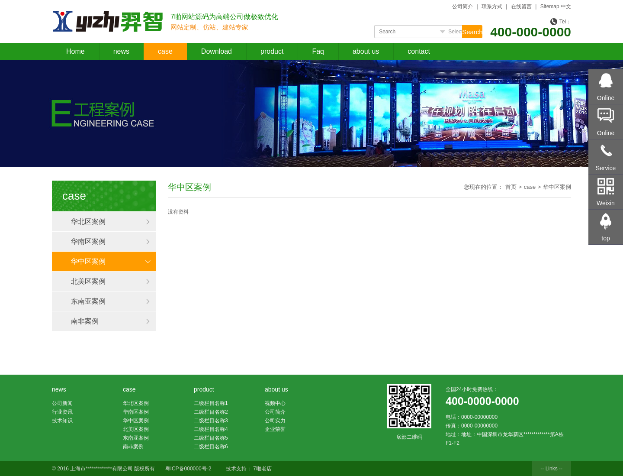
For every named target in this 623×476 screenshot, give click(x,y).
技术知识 (62, 421)
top (605, 238)
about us (366, 51)
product (271, 51)
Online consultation (606, 103)
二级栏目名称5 (211, 438)
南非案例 (85, 321)
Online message (606, 138)
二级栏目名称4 (211, 429)
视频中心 (275, 403)
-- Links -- (551, 469)
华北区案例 (88, 221)
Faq (318, 51)
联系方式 (492, 6)
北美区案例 (88, 281)
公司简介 (462, 6)
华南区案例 (88, 241)
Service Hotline (606, 173)
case (165, 51)
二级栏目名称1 (211, 403)
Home (75, 51)
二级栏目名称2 (211, 412)
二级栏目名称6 (211, 447)
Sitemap (549, 6)
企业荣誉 (275, 429)
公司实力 (275, 421)
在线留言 (521, 6)
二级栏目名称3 (211, 421)
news (121, 51)
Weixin (606, 203)
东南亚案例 (88, 301)
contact (419, 51)
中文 (566, 6)
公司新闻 (62, 403)
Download (216, 51)
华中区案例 (88, 261)
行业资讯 (62, 412)
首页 (511, 187)
